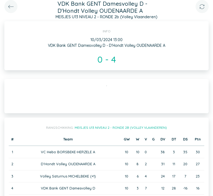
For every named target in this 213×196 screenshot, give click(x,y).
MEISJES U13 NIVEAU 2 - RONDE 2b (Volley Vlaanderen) (121, 127)
